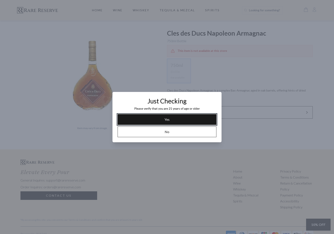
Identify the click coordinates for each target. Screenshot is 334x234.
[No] (167, 131)
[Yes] (167, 119)
